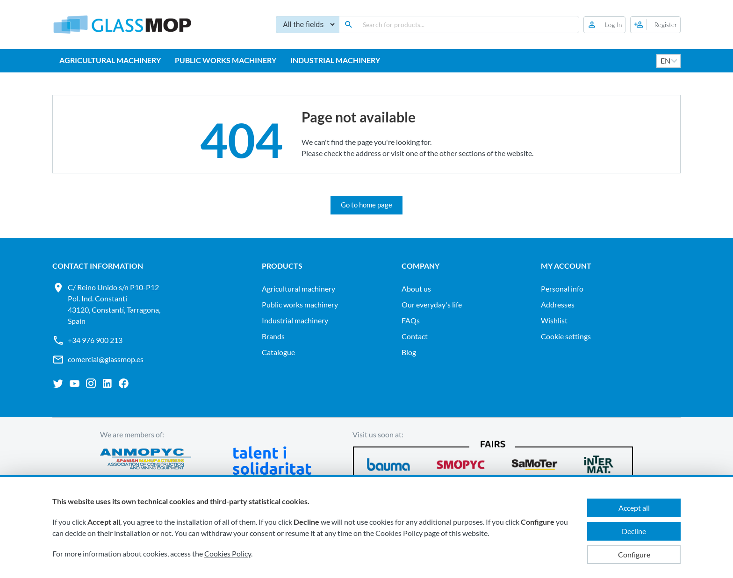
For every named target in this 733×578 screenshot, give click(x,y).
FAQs (411, 320)
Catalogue (278, 352)
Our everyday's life (432, 304)
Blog (409, 352)
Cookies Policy (227, 553)
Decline (634, 531)
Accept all (634, 507)
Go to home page (366, 204)
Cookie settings (566, 336)
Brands (273, 336)
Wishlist (554, 320)
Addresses (558, 304)
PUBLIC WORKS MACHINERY (225, 60)
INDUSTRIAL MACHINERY (335, 60)
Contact (415, 336)
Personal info (562, 288)
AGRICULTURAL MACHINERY (110, 60)
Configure (634, 554)
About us (416, 288)
